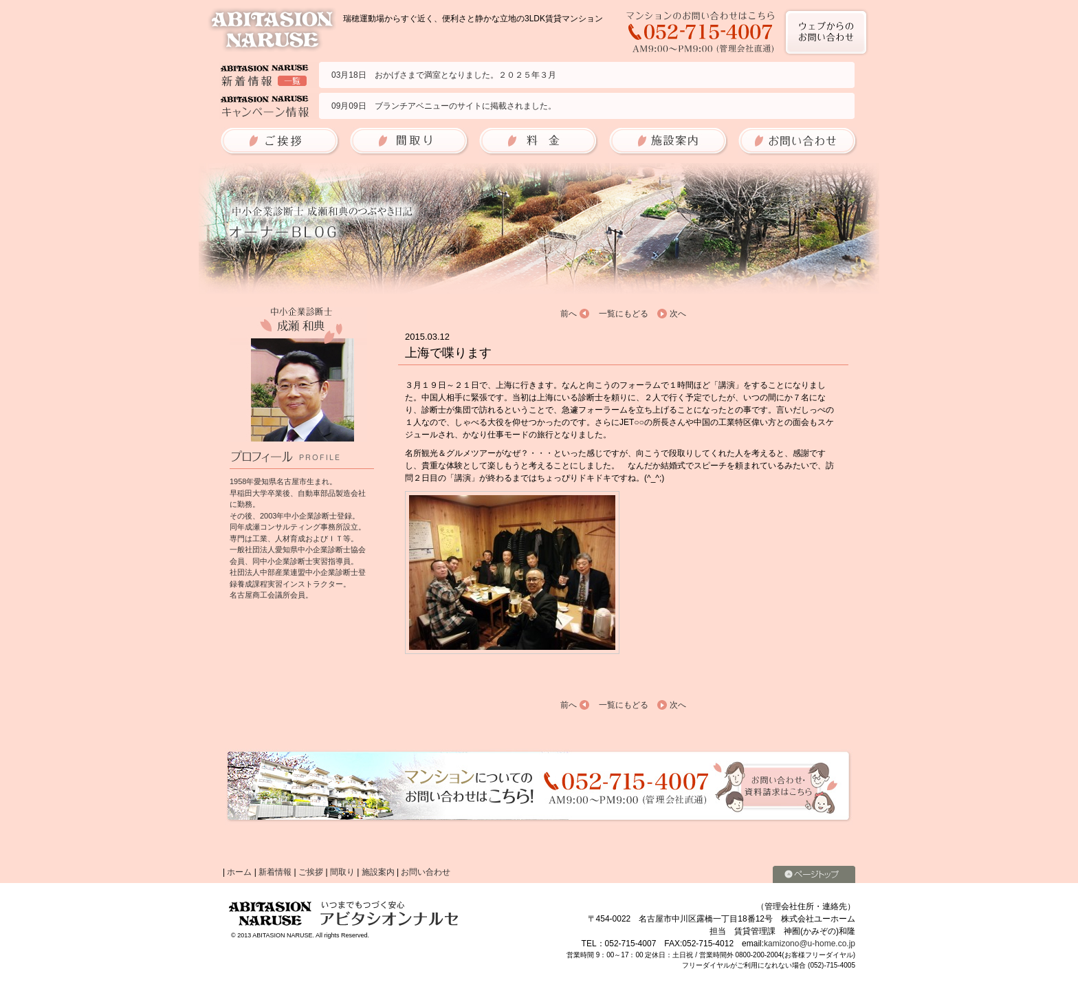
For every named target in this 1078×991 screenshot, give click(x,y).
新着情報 (275, 872)
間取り (342, 872)
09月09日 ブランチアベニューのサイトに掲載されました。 (443, 106)
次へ (678, 313)
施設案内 (378, 872)
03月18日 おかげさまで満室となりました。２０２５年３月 (443, 75)
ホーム (239, 872)
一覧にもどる (623, 313)
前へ (568, 313)
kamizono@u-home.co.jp (809, 943)
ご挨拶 (310, 872)
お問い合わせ (425, 872)
